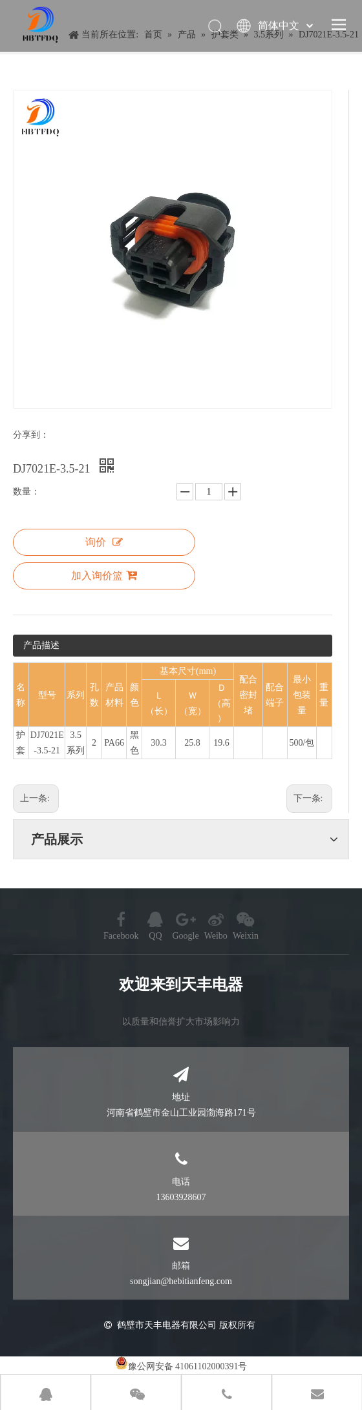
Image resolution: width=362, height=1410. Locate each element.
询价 (104, 541)
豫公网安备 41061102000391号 (188, 1366)
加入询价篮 (104, 575)
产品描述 (41, 645)
